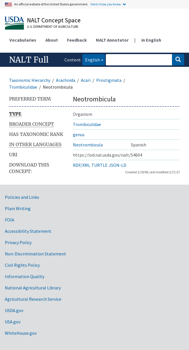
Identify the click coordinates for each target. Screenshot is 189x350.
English (91, 59)
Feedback (77, 40)
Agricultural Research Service (33, 299)
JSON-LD (117, 165)
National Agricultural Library (33, 288)
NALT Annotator (112, 40)
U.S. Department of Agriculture (52, 26)
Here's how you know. (106, 4)
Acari (86, 80)
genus (79, 134)
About (51, 40)
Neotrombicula (88, 145)
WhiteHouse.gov (21, 333)
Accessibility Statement (28, 231)
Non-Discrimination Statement (35, 254)
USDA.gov (14, 310)
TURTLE (99, 165)
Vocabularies (22, 40)
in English (151, 40)
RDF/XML (81, 165)
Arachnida (65, 80)
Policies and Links (22, 197)
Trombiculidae (23, 87)
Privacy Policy (18, 242)
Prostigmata (108, 80)
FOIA (9, 220)
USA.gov (12, 322)
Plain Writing (18, 208)
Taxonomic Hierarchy (29, 80)
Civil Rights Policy (22, 265)
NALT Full (29, 60)
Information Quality (24, 276)
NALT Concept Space (54, 20)
